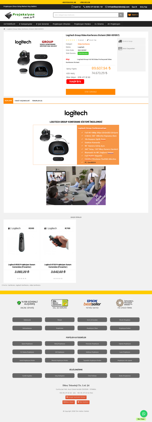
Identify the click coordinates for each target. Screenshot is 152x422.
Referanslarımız (27, 328)
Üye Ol (134, 7)
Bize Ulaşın (69, 402)
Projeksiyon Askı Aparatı (125, 360)
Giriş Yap (143, 7)
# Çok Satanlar (42, 24)
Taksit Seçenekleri (129, 49)
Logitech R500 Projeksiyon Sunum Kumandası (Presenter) (21, 265)
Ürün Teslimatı (92, 376)
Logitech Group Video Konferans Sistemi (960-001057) (25, 29)
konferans (11, 285)
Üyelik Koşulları (27, 376)
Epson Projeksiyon (27, 344)
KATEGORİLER (9, 24)
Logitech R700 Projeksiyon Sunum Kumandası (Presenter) (57, 265)
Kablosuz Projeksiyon (92, 352)
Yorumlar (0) (37, 101)
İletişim (60, 320)
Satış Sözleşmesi (59, 376)
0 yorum (81, 40)
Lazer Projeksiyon (125, 352)
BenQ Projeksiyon (60, 344)
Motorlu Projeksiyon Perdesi (60, 360)
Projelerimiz (59, 328)
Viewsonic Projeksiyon (92, 344)
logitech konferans (22, 285)
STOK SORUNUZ (91, 92)
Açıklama (8, 101)
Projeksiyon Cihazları (61, 24)
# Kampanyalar (25, 24)
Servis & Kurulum (92, 320)
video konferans (35, 285)
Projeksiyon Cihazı (92, 328)
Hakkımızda (27, 320)
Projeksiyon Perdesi (82, 24)
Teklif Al (76, 7)
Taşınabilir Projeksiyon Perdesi (92, 360)
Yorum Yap (91, 40)
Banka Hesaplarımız (125, 376)
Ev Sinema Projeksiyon (27, 352)
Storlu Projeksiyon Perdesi (27, 360)
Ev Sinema (99, 24)
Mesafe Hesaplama (124, 320)
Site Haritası (83, 402)
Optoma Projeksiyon (125, 344)
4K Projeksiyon (113, 24)
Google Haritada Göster (76, 397)
